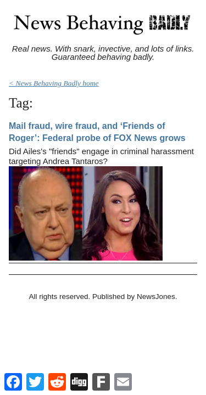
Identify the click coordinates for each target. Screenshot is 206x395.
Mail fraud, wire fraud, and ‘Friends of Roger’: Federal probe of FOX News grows (97, 132)
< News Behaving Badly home (54, 83)
